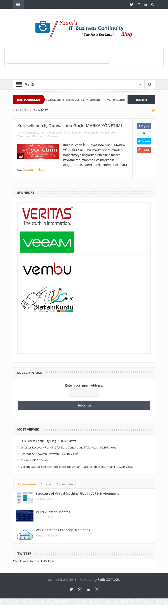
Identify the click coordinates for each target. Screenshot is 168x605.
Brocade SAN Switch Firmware (40, 454)
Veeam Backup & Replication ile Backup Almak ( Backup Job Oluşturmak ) (68, 467)
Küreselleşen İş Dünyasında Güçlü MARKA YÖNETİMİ (69, 125)
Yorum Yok (23, 136)
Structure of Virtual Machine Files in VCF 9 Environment (66, 99)
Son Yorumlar (64, 484)
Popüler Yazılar (27, 484)
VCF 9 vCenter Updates (53, 512)
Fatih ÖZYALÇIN (109, 579)
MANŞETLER (107, 132)
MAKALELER (91, 132)
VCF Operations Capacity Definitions (63, 530)
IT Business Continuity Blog (38, 441)
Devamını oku (34, 169)
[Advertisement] (58, 56)
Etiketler (46, 484)
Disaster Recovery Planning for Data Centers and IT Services (59, 447)
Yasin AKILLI (32, 132)
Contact (26, 460)
